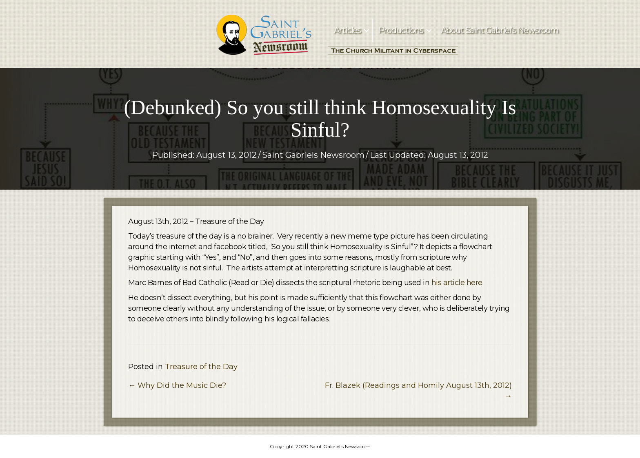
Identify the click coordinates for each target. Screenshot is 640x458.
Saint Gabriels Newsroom (313, 155)
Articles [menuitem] (347, 30)
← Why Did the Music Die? (177, 385)
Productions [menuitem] (400, 30)
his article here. (457, 282)
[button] (366, 30)
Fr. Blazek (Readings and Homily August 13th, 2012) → (418, 390)
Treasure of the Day (201, 366)
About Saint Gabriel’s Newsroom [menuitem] (499, 30)
